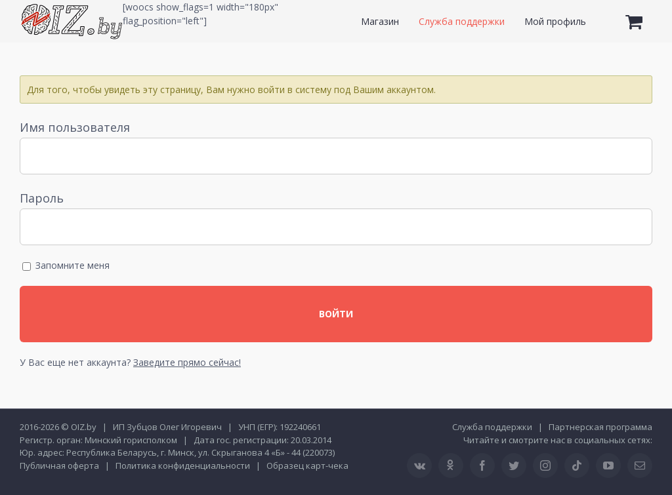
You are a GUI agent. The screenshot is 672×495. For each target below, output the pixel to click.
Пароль (42, 198)
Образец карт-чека (307, 465)
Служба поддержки (492, 427)
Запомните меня (66, 265)
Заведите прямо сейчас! (187, 362)
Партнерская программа (600, 427)
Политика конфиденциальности (183, 465)
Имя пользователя (75, 127)
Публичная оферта (59, 465)
